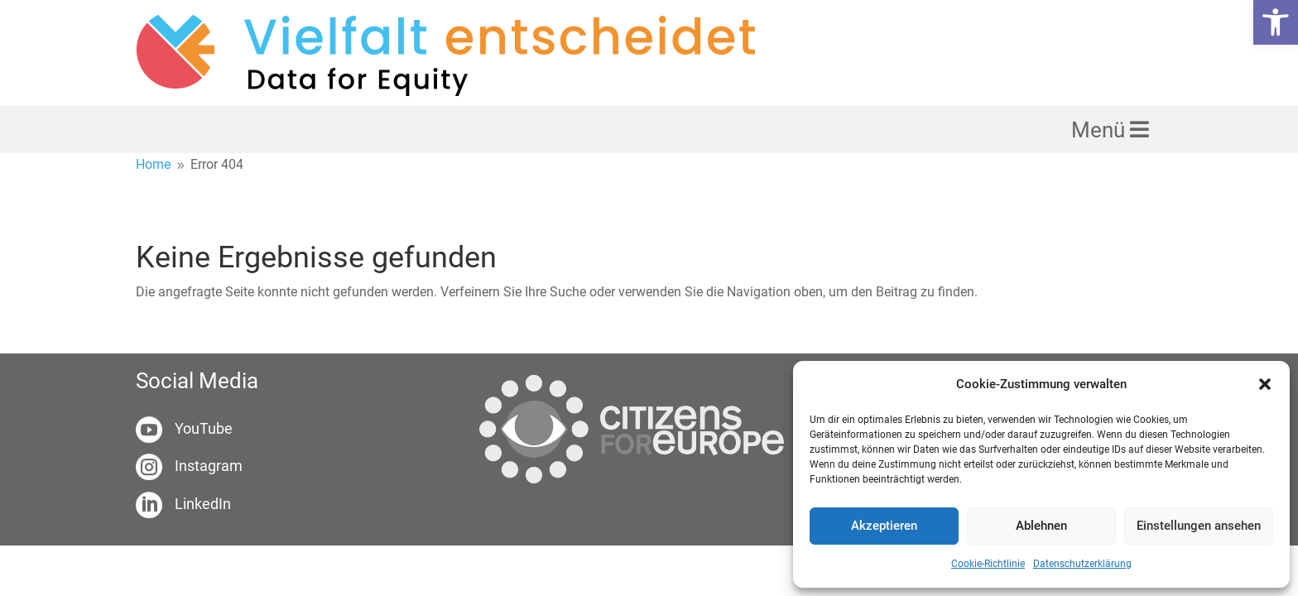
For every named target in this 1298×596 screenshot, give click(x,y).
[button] (1265, 384)
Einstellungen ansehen (1199, 525)
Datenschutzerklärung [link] (1082, 564)
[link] (1275, 22)
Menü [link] (1100, 130)
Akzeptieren (884, 525)
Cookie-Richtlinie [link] (988, 564)
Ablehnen (1041, 525)
